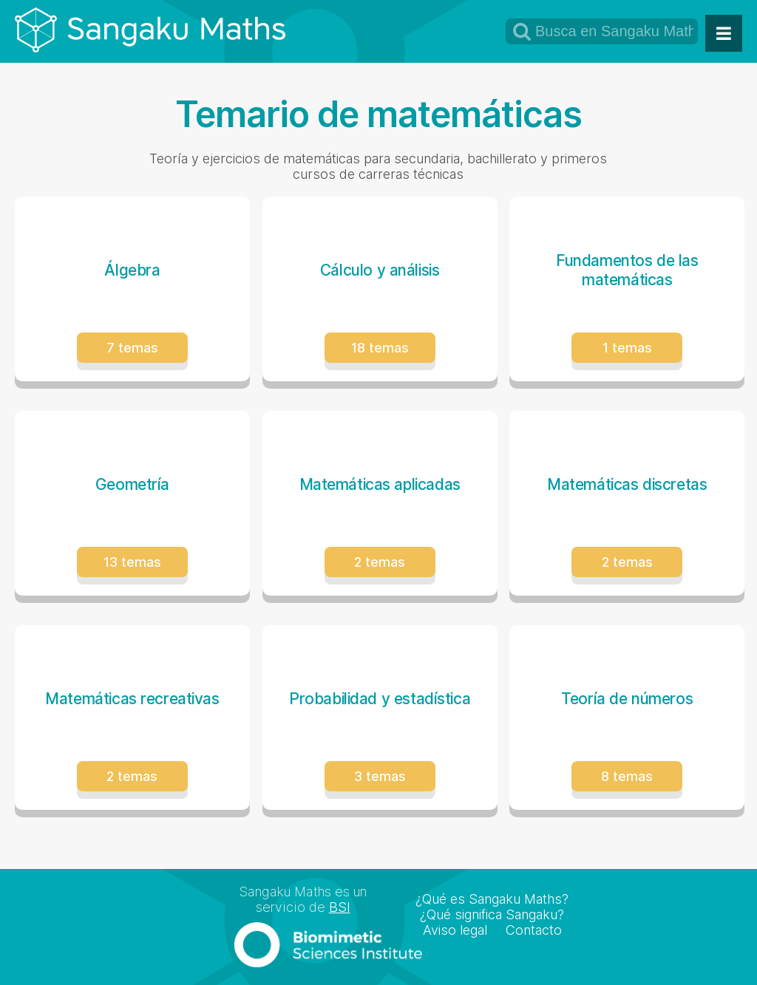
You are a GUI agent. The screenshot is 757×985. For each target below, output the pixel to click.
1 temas (627, 347)
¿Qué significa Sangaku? (492, 914)
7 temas (132, 347)
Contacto (534, 930)
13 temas (132, 562)
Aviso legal (455, 930)
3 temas (380, 776)
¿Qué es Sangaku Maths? (491, 899)
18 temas (380, 347)
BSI (339, 907)
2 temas (379, 562)
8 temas (627, 776)
